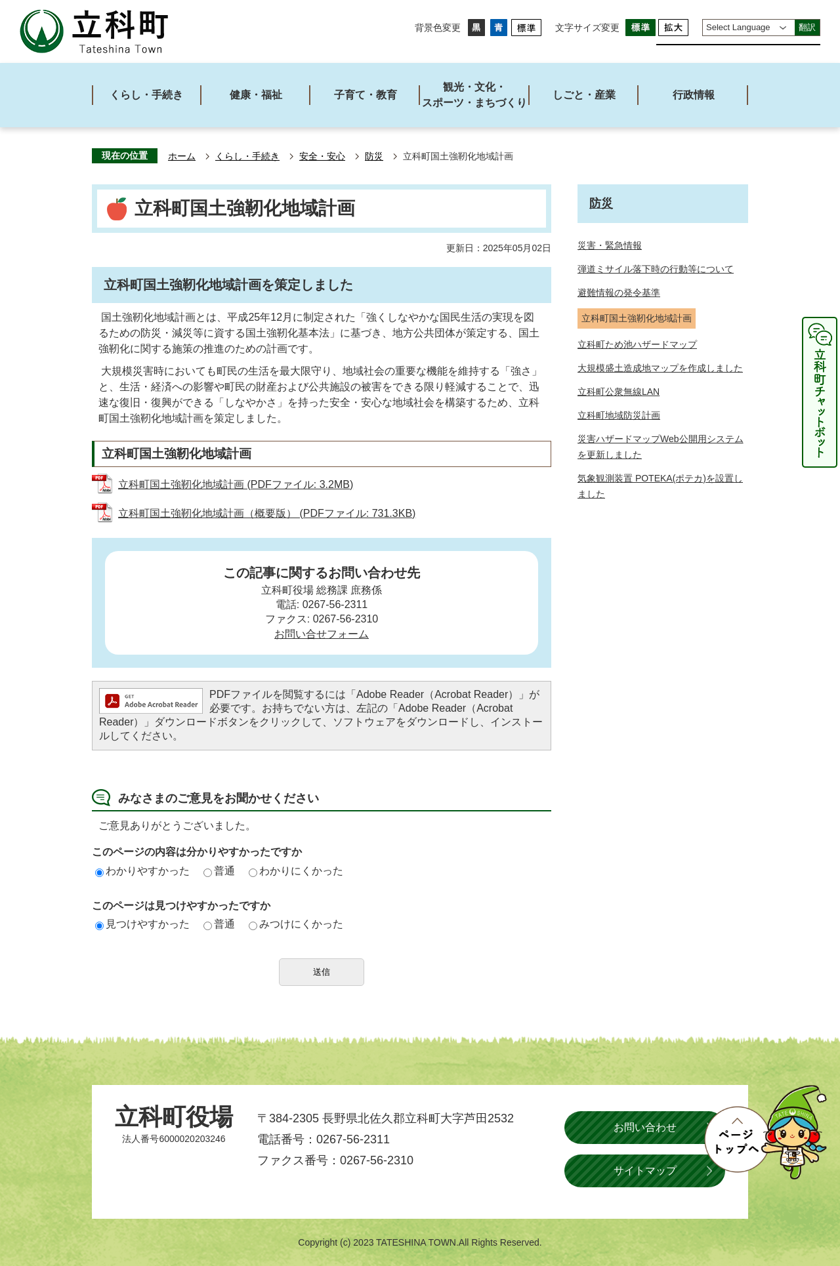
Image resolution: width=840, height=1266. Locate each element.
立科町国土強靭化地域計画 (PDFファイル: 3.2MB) (235, 484)
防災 (374, 156)
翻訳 (807, 27)
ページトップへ (765, 1132)
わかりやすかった (142, 870)
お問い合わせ (645, 1127)
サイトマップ (645, 1170)
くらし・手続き (247, 156)
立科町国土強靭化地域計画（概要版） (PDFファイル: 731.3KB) (266, 513)
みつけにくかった (296, 923)
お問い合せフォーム (321, 634)
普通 (219, 870)
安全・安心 (322, 156)
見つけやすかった (142, 923)
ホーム (182, 156)
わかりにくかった (296, 870)
